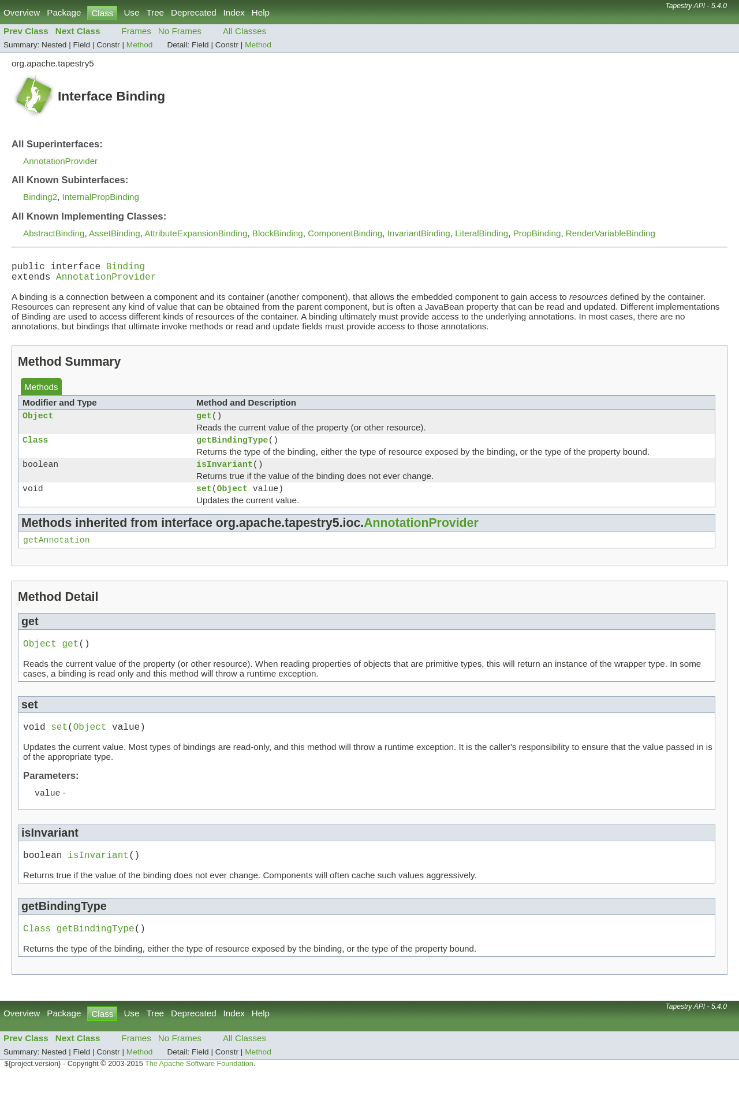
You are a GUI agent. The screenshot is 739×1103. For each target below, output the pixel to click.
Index (234, 12)
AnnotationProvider (60, 161)
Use (131, 12)
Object (38, 422)
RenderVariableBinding (610, 233)
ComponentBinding (345, 233)
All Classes (244, 31)
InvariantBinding (418, 233)
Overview (21, 12)
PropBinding (537, 233)
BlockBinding (277, 233)
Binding (125, 268)
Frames (136, 31)
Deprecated (194, 12)
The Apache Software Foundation (199, 1090)
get (204, 422)
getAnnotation (56, 555)
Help (261, 12)
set (204, 501)
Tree (155, 12)
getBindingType (232, 448)
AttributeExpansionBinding (195, 233)
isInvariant (224, 475)
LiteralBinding (481, 233)
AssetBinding (114, 233)
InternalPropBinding (100, 197)
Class (35, 448)
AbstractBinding (53, 233)
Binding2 (40, 197)
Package (64, 12)
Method (139, 44)
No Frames (179, 31)
